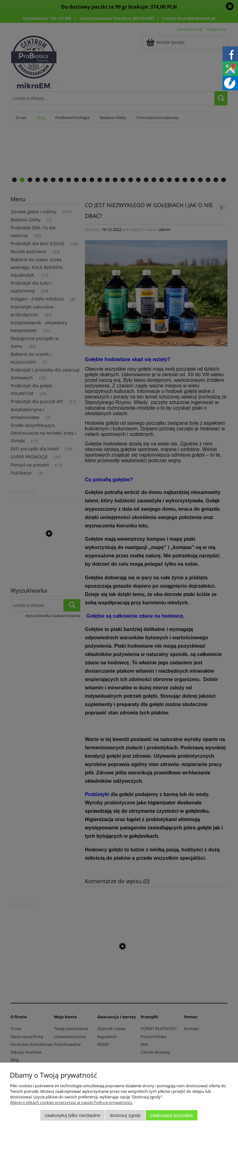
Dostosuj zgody (125, 1115)
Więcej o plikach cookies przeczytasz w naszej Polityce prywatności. (71, 1102)
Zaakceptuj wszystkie (171, 1115)
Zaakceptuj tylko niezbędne (72, 1115)
